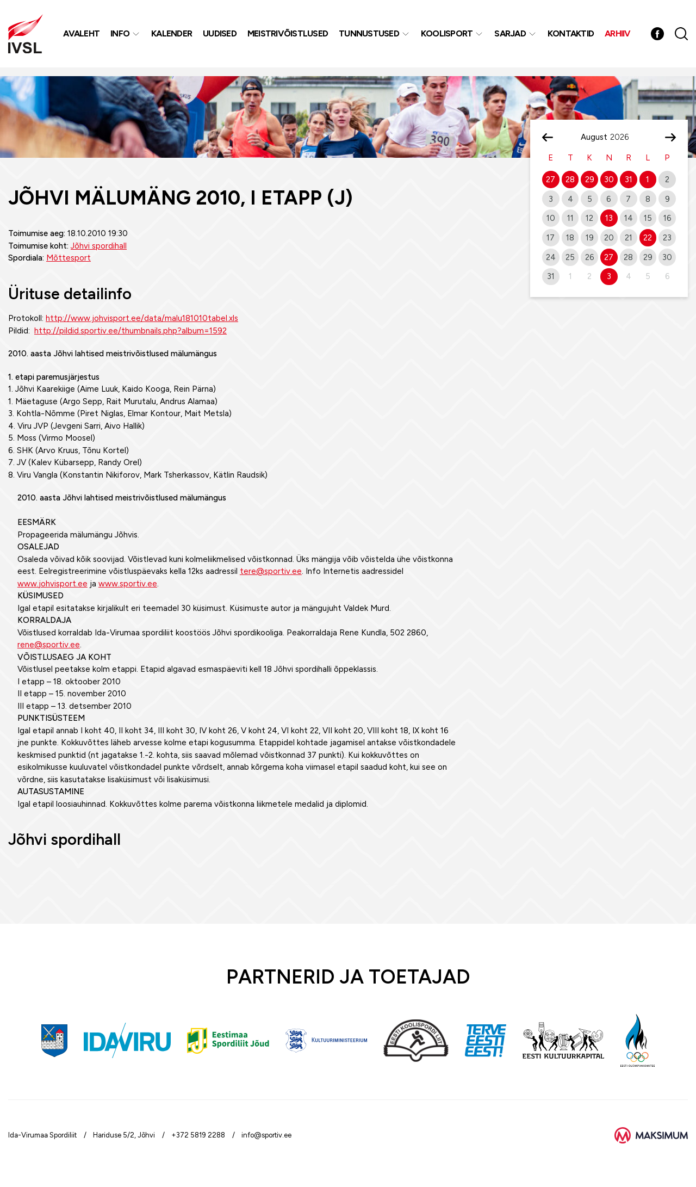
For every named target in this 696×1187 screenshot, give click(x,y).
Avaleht (83, 38)
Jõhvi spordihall (99, 246)
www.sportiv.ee (127, 584)
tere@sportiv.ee (271, 571)
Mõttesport (68, 258)
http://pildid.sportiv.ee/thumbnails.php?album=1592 (130, 331)
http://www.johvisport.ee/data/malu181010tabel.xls (142, 318)
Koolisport (448, 38)
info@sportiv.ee (266, 1135)
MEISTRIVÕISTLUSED (289, 38)
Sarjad (511, 38)
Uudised (221, 38)
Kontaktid (572, 38)
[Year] (623, 137)
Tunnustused (370, 38)
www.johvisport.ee (52, 584)
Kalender (173, 38)
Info (121, 38)
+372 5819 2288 (198, 1135)
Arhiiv (619, 38)
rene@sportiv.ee (48, 645)
